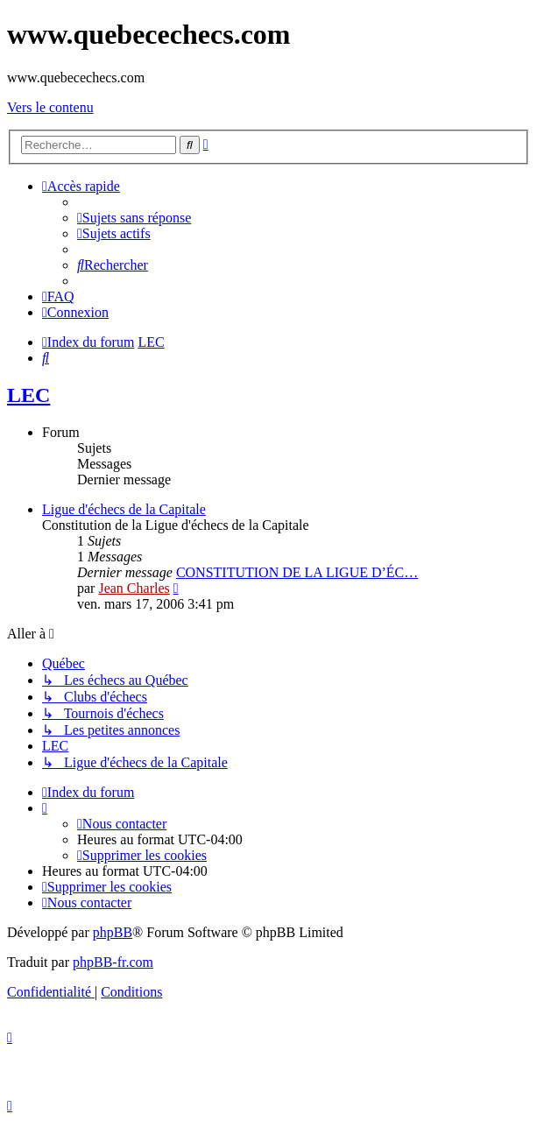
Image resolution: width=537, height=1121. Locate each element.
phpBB (112, 932)
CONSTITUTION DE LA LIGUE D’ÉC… (297, 572)
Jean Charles (133, 588)
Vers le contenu (50, 107)
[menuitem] (134, 217)
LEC (28, 395)
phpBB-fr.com (113, 962)
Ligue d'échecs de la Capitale (124, 509)
